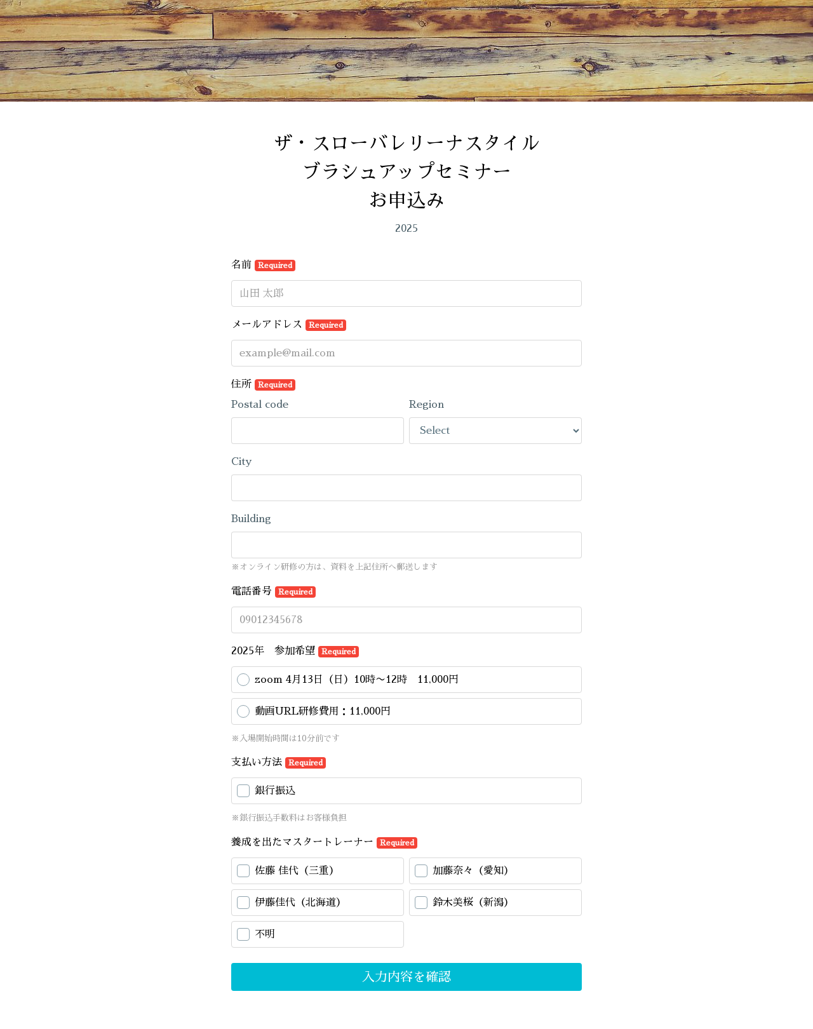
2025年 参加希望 (295, 651)
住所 (263, 385)
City (241, 462)
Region (426, 405)
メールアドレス (288, 325)
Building (251, 519)
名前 (263, 265)
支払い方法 (278, 763)
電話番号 (273, 592)
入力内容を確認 (406, 977)
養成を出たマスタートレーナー (324, 843)
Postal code (259, 405)
